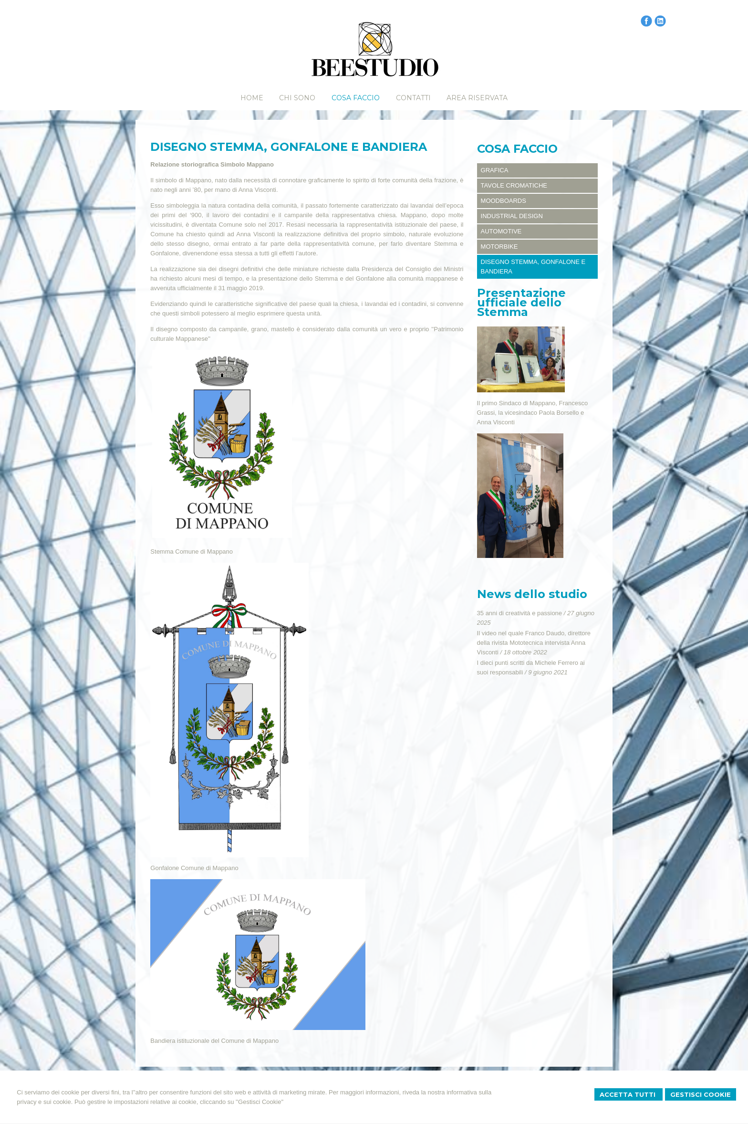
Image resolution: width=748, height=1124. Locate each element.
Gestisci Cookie (700, 1094)
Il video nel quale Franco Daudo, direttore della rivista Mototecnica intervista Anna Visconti (534, 643)
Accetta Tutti (628, 1094)
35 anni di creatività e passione (519, 613)
